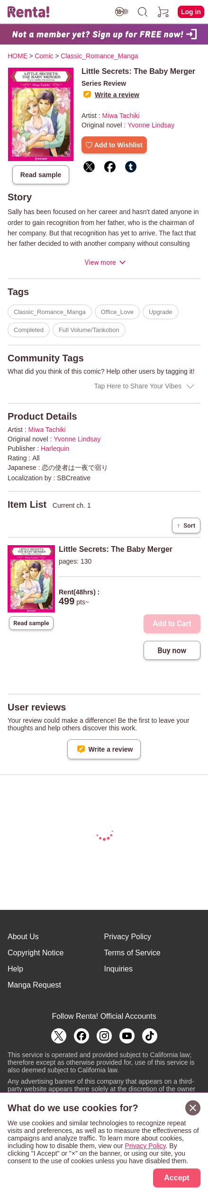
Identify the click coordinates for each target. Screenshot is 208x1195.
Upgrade (160, 311)
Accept (176, 1178)
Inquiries (118, 969)
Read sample (40, 175)
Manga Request (34, 985)
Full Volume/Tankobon (89, 329)
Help (15, 969)
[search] (142, 11)
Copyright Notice (35, 953)
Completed (29, 329)
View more (100, 262)
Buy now (172, 650)
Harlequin (55, 448)
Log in (191, 12)
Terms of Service (132, 953)
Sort (186, 525)
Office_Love (117, 311)
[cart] (163, 11)
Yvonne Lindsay (150, 125)
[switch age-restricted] (121, 11)
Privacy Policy (128, 937)
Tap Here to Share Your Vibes (137, 386)
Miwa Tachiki (121, 115)
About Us (23, 937)
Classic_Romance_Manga (50, 311)
